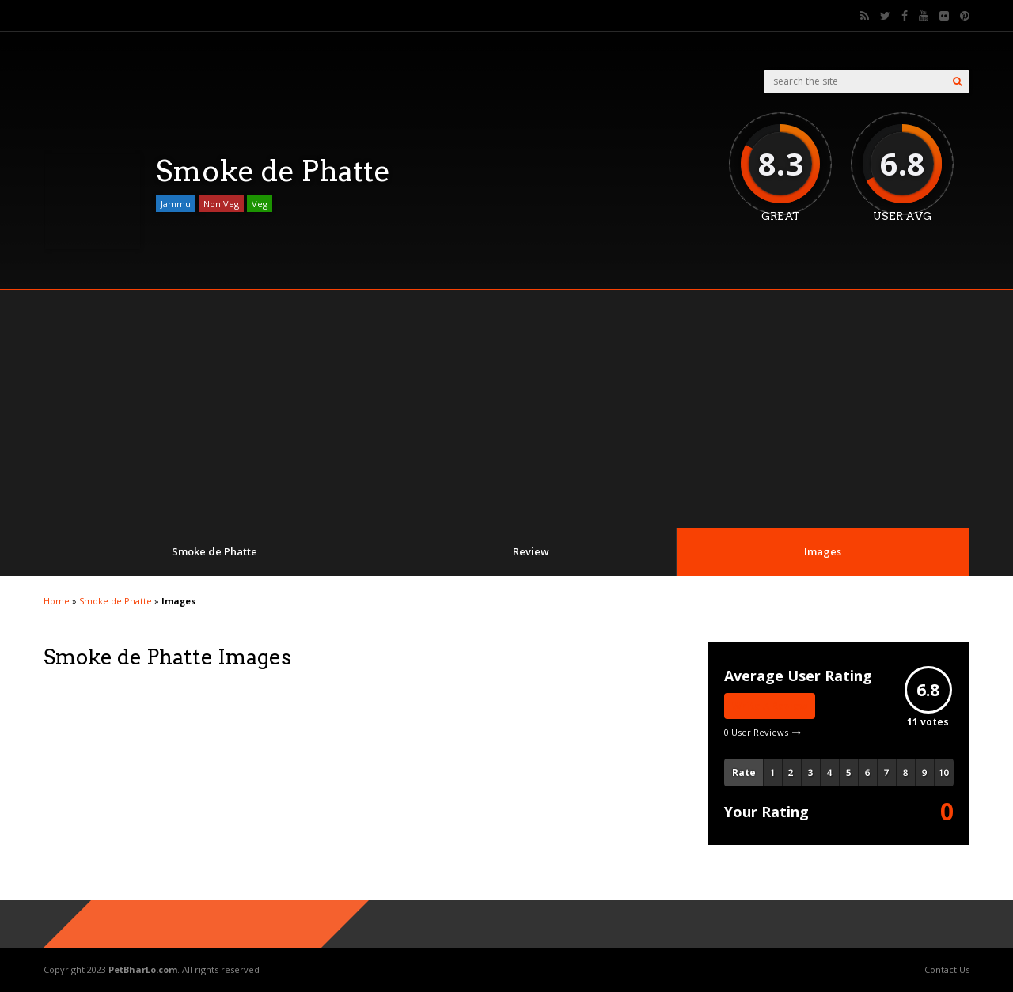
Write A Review (769, 706)
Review (531, 551)
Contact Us (946, 969)
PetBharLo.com (142, 969)
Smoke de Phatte (214, 551)
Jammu (176, 204)
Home (57, 601)
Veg (259, 204)
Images (822, 551)
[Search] (957, 81)
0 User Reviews (756, 732)
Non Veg (221, 204)
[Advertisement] (506, 409)
